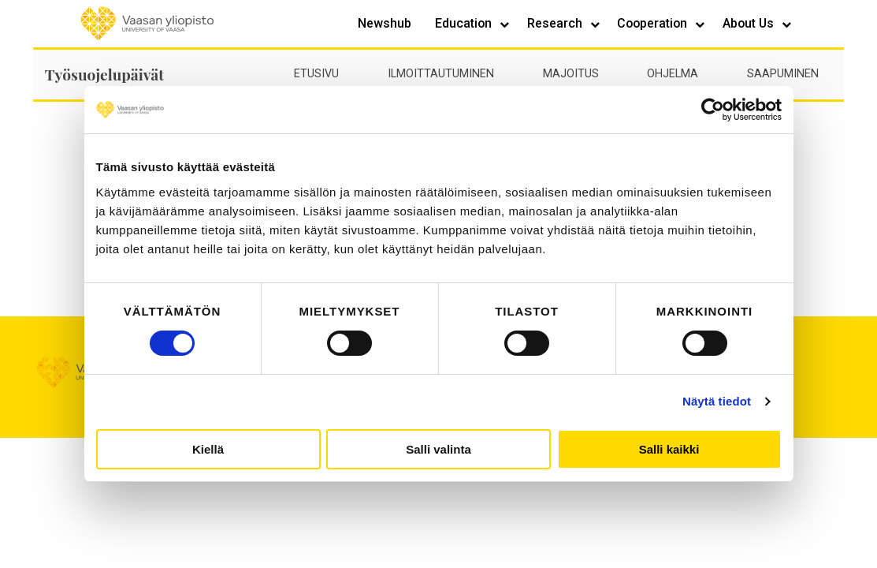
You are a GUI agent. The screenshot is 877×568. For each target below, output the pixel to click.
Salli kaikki (669, 449)
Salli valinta (438, 449)
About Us (750, 23)
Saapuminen (783, 73)
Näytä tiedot (716, 401)
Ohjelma (672, 73)
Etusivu (316, 73)
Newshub (384, 23)
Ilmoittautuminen (441, 73)
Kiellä (208, 449)
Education (465, 23)
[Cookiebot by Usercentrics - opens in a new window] (713, 109)
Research (556, 23)
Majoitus (571, 73)
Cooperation (653, 23)
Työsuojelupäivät (104, 74)
